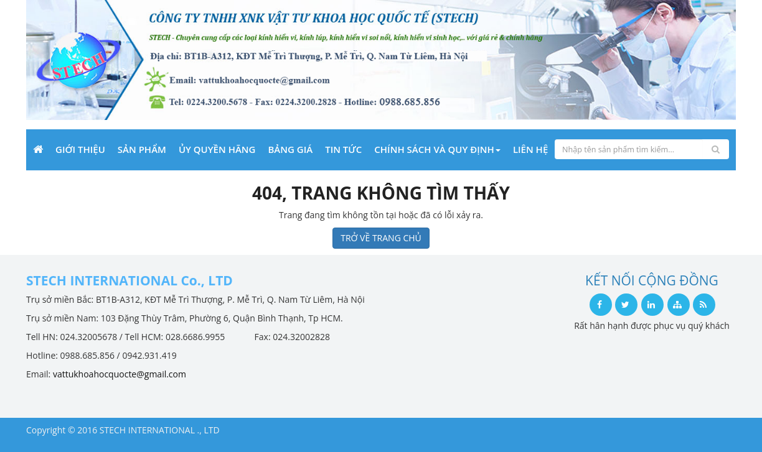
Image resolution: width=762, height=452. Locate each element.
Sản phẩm (142, 149)
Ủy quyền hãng (217, 149)
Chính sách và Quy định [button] (437, 149)
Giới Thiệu (80, 149)
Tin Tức (343, 149)
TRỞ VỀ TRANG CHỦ (381, 238)
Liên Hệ (530, 149)
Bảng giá (290, 149)
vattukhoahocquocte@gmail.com (119, 374)
